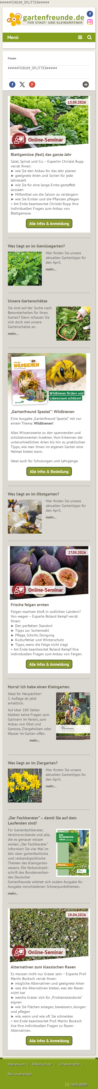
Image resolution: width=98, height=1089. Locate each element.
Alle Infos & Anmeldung (49, 223)
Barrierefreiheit (20, 1074)
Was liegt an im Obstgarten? (33, 493)
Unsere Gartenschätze (27, 300)
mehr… (51, 269)
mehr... (13, 893)
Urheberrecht (69, 1064)
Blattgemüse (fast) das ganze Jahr (41, 154)
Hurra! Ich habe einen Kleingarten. (39, 686)
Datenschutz (42, 1064)
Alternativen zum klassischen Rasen (43, 966)
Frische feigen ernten (30, 604)
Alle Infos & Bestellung (49, 471)
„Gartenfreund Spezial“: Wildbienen (42, 411)
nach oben (79, 1084)
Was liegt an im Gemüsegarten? (36, 246)
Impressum (16, 1064)
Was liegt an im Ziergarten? (32, 762)
